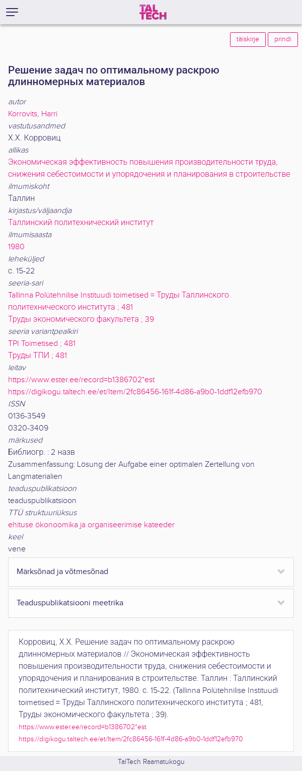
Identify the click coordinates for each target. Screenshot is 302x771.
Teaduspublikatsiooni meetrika (70, 603)
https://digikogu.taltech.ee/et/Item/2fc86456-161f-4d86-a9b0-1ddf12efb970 (135, 392)
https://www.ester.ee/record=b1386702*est (81, 380)
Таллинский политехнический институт (81, 223)
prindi (282, 39)
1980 (16, 247)
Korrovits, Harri (32, 114)
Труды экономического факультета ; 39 (81, 319)
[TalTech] (153, 12)
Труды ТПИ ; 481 (37, 356)
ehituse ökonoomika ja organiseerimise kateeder (91, 525)
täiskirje (248, 39)
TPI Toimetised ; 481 (42, 343)
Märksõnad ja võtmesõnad (62, 572)
